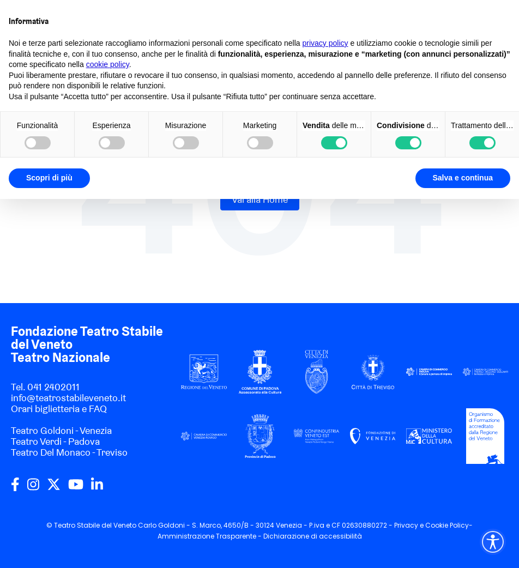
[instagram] (33, 488)
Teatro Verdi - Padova (55, 441)
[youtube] (75, 488)
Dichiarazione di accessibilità (312, 536)
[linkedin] (97, 488)
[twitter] (54, 488)
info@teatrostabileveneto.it (68, 397)
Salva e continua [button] (463, 177)
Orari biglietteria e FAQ (59, 408)
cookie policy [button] (107, 64)
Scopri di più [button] (49, 177)
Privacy (406, 525)
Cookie (436, 525)
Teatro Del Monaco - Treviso (69, 452)
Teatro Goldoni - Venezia (61, 430)
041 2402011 (53, 386)
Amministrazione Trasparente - (210, 536)
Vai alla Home (260, 199)
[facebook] (15, 488)
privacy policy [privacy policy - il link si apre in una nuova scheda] (325, 43)
